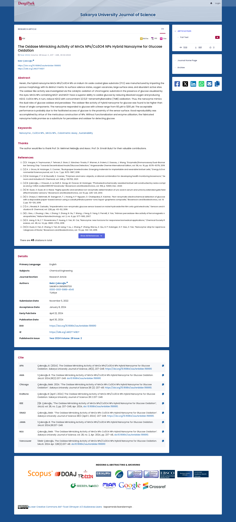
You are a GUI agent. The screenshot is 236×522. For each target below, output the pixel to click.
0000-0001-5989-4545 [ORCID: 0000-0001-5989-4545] (62, 289)
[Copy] (163, 365)
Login (217, 3)
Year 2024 (25, 55)
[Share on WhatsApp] (201, 85)
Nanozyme (25, 133)
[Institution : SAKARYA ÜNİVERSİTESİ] (61, 286)
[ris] (154, 38)
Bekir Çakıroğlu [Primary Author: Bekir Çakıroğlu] (59, 283)
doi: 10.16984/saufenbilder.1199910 (100, 406)
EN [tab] (162, 28)
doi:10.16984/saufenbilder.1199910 (84, 378)
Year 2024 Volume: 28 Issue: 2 (66, 338)
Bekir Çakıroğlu (26, 61)
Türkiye (53, 292)
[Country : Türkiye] (53, 292)
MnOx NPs (51, 133)
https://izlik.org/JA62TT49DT (31, 68)
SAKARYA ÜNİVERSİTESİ (61, 286)
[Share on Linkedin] (193, 85)
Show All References (90, 236)
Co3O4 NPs (38, 133)
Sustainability (86, 133)
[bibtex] (144, 38)
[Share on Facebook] (177, 85)
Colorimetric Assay (67, 133)
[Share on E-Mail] (209, 85)
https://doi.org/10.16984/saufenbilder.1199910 (39, 65)
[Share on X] (185, 83)
